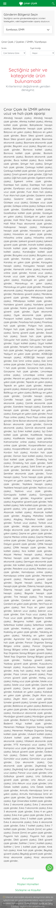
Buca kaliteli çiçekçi (25, 160)
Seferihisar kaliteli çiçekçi (17, 624)
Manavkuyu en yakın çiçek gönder (22, 286)
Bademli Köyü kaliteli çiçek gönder (28, 723)
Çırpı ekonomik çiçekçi (29, 762)
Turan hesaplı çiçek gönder (36, 477)
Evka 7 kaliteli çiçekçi (31, 825)
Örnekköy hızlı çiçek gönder (29, 462)
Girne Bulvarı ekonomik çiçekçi (29, 420)
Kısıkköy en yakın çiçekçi (36, 628)
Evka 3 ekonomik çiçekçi (32, 807)
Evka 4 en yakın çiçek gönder (28, 815)
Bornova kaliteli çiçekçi (37, 149)
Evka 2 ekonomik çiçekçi (17, 804)
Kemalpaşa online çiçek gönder (22, 575)
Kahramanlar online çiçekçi (19, 441)
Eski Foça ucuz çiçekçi (33, 614)
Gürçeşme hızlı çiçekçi (39, 367)
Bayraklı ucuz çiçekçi (24, 146)
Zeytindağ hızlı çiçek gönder (27, 769)
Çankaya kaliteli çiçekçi (38, 167)
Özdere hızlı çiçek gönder (36, 755)
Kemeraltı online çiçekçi (26, 269)
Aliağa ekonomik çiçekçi (37, 526)
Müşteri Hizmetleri (28, 884)
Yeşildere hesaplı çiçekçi (37, 484)
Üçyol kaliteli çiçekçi (24, 343)
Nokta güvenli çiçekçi (32, 308)
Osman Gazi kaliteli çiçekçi (28, 455)
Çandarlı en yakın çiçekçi (36, 600)
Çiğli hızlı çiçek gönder (23, 177)
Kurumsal (28, 878)
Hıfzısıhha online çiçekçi (17, 237)
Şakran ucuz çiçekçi (25, 610)
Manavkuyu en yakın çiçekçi (33, 283)
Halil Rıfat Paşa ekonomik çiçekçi (32, 220)
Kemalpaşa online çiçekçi (37, 572)
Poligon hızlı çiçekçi (40, 325)
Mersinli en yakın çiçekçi (26, 378)
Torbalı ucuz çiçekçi (25, 522)
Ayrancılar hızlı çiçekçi (26, 639)
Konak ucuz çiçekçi (40, 272)
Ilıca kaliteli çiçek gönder (37, 550)
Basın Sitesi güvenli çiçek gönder (22, 139)
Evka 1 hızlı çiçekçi (36, 364)
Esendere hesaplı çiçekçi (27, 406)
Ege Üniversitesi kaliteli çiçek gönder (32, 800)
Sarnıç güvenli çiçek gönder (28, 332)
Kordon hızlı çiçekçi (15, 452)
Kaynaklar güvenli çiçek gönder (29, 501)
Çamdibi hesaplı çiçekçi (37, 396)
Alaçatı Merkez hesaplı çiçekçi (23, 554)
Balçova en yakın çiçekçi (17, 132)
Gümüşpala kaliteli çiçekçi (20, 494)
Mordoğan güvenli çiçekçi (17, 716)
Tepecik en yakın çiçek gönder (23, 385)
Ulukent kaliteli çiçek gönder (22, 737)
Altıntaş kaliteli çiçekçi (31, 121)
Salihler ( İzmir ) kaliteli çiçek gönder (25, 846)
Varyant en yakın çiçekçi (17, 480)
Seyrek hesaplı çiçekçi (28, 582)
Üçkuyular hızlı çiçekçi (16, 339)
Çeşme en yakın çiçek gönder (35, 533)
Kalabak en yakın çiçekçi (27, 691)
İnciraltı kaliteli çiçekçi (40, 244)
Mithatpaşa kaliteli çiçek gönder (32, 301)
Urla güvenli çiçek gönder (37, 508)
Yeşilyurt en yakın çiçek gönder (22, 353)
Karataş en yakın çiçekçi (37, 258)
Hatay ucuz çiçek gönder (25, 681)
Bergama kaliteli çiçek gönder (33, 621)
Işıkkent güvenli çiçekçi (31, 241)
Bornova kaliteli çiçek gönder (22, 153)
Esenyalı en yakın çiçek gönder (29, 413)
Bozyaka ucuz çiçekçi (24, 255)
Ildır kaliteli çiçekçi (23, 565)
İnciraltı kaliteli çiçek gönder (20, 248)
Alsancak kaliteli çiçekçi (17, 512)
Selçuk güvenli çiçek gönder (27, 751)
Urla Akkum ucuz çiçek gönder (29, 783)
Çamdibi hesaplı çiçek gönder (23, 399)
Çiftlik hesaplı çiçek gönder (29, 547)
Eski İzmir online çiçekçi (26, 360)
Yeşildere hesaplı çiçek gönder (20, 487)
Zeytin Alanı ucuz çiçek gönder (32, 698)
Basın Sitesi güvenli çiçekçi (36, 135)
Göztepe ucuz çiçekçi (16, 202)
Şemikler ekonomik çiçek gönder (24, 473)
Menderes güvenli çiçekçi (26, 293)
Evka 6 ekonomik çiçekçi (17, 822)
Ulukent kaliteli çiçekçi (40, 734)
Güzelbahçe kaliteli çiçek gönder (22, 213)
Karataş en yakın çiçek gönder (21, 262)
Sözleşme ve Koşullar (28, 890)
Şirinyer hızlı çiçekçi (31, 163)
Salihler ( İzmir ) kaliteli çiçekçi (35, 843)
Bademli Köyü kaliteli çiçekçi (36, 719)
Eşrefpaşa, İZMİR (27, 30)
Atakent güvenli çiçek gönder (36, 389)
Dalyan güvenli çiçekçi (39, 540)
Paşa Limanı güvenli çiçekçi (29, 674)
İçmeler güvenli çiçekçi (16, 702)
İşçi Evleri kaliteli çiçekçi (26, 431)
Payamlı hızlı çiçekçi (16, 836)
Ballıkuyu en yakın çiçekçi (17, 392)
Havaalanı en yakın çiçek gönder (32, 234)
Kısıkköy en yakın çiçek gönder (21, 631)
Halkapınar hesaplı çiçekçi (20, 227)
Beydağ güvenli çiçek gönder (36, 853)
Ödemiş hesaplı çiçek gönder (22, 589)
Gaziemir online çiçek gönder (33, 198)
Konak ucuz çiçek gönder (19, 276)
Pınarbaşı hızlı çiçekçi (30, 322)
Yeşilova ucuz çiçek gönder (33, 491)
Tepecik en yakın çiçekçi (39, 382)
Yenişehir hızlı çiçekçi (30, 346)
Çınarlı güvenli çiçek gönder (27, 174)
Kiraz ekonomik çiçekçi (17, 857)
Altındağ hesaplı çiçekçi (17, 117)
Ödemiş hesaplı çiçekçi (39, 586)
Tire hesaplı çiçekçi (25, 596)
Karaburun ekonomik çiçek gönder (32, 712)
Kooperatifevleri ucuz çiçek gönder (32, 448)
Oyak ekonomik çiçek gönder (33, 315)
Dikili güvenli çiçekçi (25, 839)
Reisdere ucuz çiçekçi (24, 568)
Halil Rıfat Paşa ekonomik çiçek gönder (28, 223)
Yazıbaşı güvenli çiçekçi (37, 660)
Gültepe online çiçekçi (24, 205)
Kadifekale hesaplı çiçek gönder (32, 438)
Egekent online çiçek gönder (33, 181)
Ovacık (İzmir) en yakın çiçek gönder (32, 832)
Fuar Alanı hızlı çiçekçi (39, 191)
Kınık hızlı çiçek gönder (29, 850)
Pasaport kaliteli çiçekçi (17, 318)
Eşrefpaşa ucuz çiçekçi (26, 188)
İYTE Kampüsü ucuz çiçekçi (30, 744)
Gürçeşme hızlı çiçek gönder (21, 371)
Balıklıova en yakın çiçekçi (27, 705)
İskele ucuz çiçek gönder (25, 684)
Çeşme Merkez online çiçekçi (19, 536)
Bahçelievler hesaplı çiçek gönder (32, 128)
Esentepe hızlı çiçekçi (16, 184)
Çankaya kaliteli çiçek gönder (20, 170)
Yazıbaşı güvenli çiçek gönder (21, 663)
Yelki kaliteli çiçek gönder (33, 505)
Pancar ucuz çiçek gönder (32, 772)
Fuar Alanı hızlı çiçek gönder (19, 195)
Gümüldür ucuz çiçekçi (16, 758)
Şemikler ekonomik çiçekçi (36, 470)
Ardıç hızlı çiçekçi (23, 670)
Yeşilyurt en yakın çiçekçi (38, 350)
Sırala (3, 48)
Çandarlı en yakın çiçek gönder (20, 603)
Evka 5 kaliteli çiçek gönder (36, 818)
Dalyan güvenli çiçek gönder (20, 543)
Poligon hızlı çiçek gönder (19, 329)
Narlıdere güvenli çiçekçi (17, 304)
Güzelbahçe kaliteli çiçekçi (36, 209)
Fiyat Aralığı (35, 48)
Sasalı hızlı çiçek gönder (36, 336)
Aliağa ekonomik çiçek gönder (21, 529)
